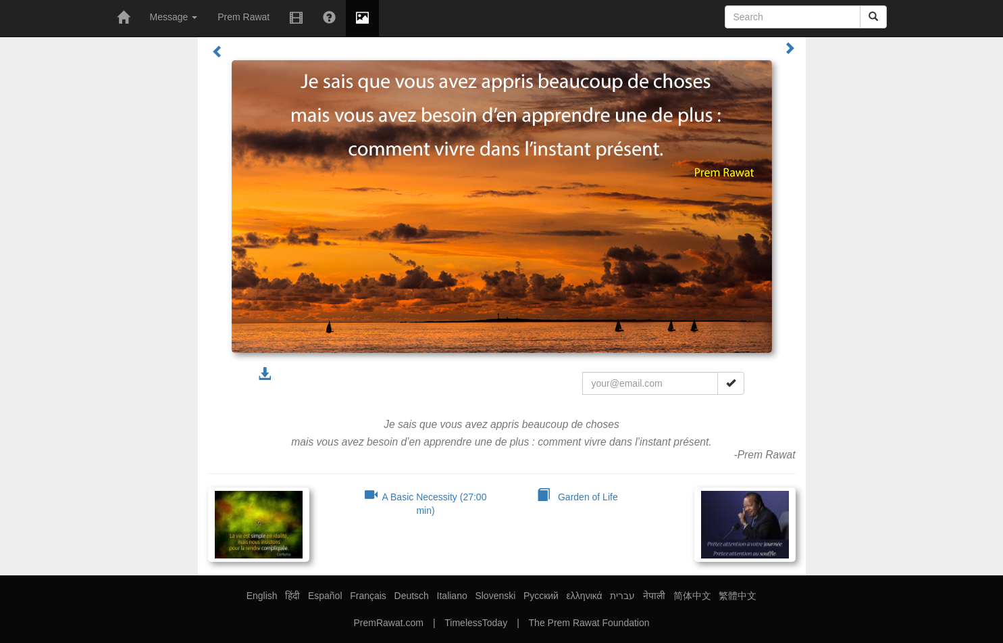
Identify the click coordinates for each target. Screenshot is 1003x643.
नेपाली (654, 595)
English (262, 595)
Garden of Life (577, 497)
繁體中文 (737, 595)
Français (368, 595)
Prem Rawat (243, 16)
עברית (622, 595)
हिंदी (292, 595)
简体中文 (692, 595)
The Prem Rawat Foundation (589, 622)
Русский (541, 595)
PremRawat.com (388, 622)
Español (325, 595)
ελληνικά (584, 595)
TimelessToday (475, 622)
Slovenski (495, 595)
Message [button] (174, 16)
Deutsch (411, 595)
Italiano (452, 595)
